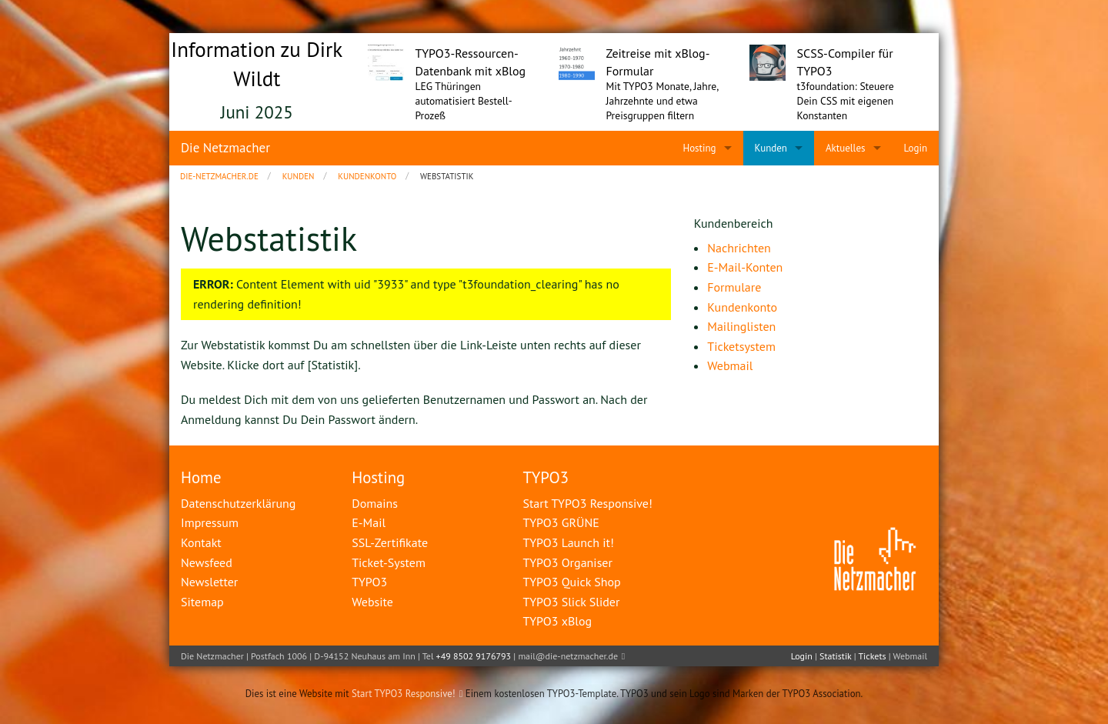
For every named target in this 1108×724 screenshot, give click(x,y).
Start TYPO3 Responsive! (404, 693)
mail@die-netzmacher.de (568, 656)
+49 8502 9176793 (474, 656)
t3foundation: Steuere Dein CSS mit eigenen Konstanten (845, 100)
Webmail (910, 656)
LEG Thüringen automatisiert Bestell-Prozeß (464, 100)
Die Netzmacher (225, 147)
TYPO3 (545, 477)
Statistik (835, 656)
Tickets (872, 656)
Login (802, 656)
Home (201, 477)
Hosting (378, 477)
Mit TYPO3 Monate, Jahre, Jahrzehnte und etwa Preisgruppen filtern (662, 100)
